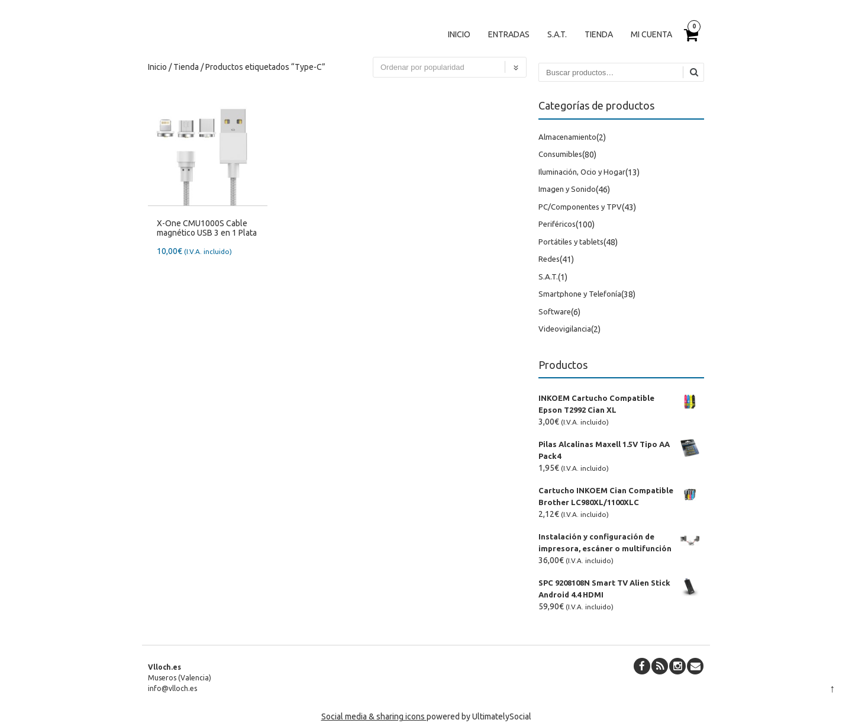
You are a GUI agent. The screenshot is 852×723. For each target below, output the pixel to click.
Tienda (599, 34)
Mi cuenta (651, 34)
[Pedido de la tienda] (450, 67)
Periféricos (557, 224)
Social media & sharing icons (374, 716)
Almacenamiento (567, 137)
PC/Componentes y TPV (580, 207)
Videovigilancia (564, 328)
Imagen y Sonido (567, 189)
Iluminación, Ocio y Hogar (581, 172)
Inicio (459, 34)
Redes (549, 259)
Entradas (509, 34)
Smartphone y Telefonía (579, 294)
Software (554, 311)
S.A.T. (557, 34)
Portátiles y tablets (571, 241)
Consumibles (560, 154)
